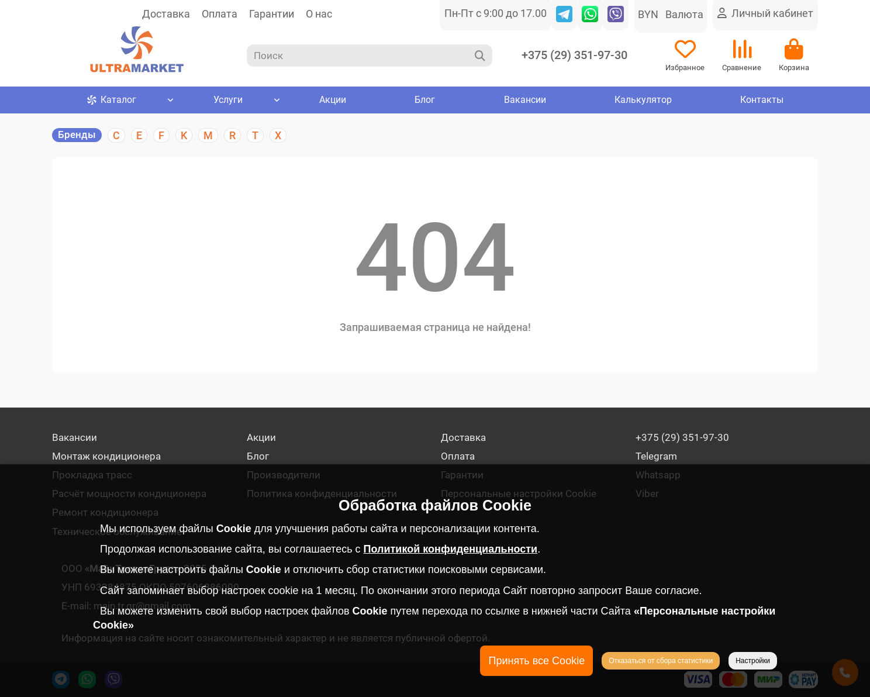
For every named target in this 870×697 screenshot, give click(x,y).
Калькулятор (642, 101)
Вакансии (524, 101)
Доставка (166, 14)
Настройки (753, 661)
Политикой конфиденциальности (451, 549)
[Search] (370, 56)
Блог (425, 101)
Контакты (761, 101)
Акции (332, 101)
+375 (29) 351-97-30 (574, 56)
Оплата (219, 14)
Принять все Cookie (536, 661)
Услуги (228, 101)
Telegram (656, 456)
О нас (319, 14)
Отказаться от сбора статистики (661, 661)
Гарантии (271, 14)
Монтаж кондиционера (106, 456)
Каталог (111, 101)
